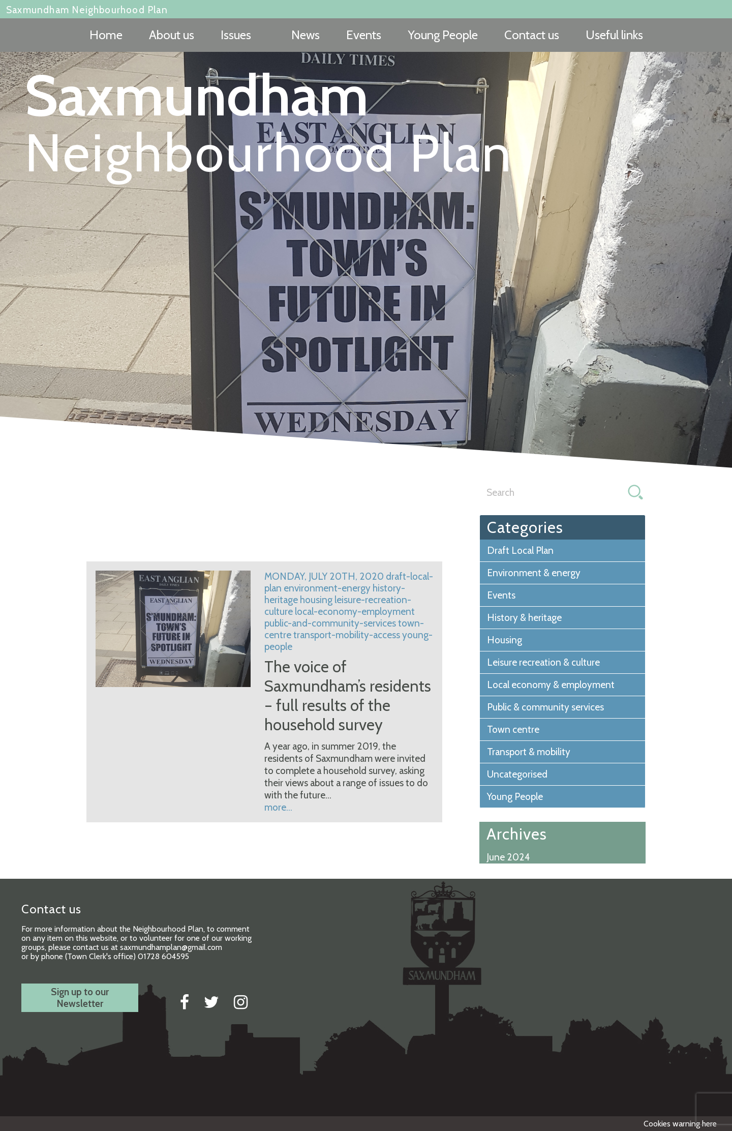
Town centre (513, 729)
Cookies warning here (680, 1123)
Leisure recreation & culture (543, 662)
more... (278, 807)
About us (171, 34)
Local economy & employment (551, 685)
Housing (504, 640)
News (305, 34)
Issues (236, 34)
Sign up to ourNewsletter (80, 997)
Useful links (614, 34)
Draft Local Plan (520, 550)
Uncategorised (517, 774)
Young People (443, 34)
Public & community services (545, 707)
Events (363, 34)
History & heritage (524, 617)
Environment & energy (534, 573)
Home (106, 34)
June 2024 (508, 857)
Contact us (531, 34)
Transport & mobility (528, 752)
